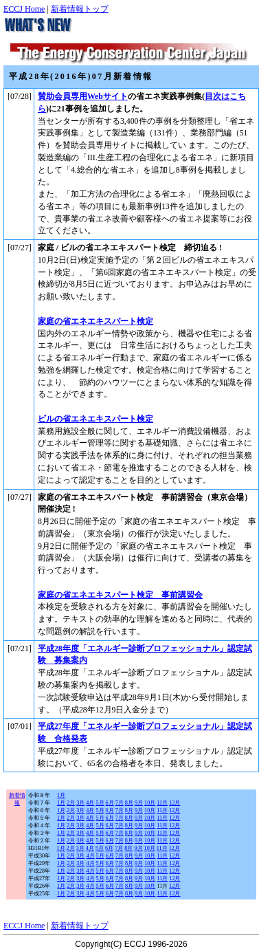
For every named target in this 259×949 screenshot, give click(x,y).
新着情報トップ (80, 9)
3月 (80, 803)
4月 (90, 803)
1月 (61, 795)
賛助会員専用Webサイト (83, 96)
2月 (71, 803)
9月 (139, 803)
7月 (119, 803)
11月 (162, 803)
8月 (129, 803)
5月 (99, 803)
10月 (149, 803)
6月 (110, 803)
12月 (174, 803)
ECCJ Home (24, 9)
